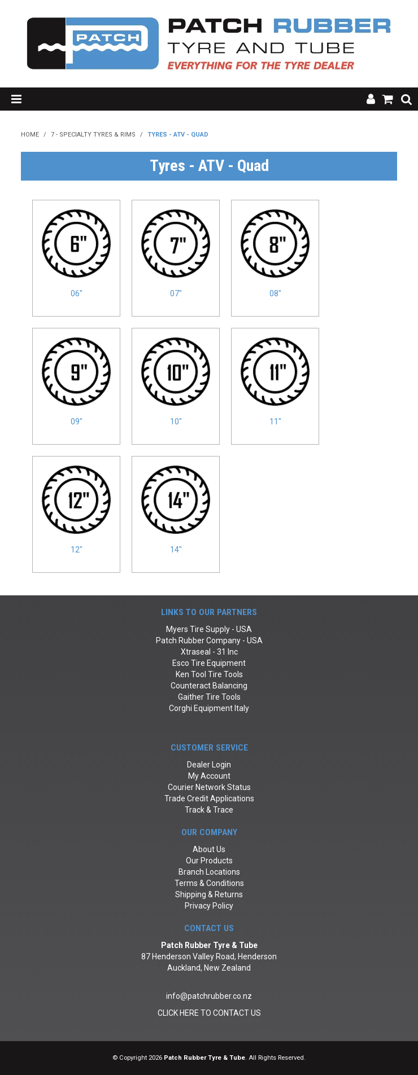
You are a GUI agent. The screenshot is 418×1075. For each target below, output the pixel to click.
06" (76, 293)
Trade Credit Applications (209, 798)
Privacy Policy (209, 905)
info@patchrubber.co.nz (209, 996)
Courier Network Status (209, 787)
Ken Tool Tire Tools (209, 674)
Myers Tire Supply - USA (209, 629)
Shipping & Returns (209, 894)
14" (176, 549)
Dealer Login (209, 764)
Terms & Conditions (209, 883)
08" (275, 293)
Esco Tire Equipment (209, 663)
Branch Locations (209, 871)
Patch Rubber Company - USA (209, 640)
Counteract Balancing (209, 685)
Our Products (209, 860)
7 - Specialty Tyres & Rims (93, 134)
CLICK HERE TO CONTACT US (209, 1012)
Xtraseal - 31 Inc (209, 651)
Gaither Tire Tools (209, 696)
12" (76, 549)
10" (176, 421)
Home (30, 134)
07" (176, 293)
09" (76, 421)
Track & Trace (209, 809)
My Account (209, 775)
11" (275, 421)
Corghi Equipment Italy (209, 708)
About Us (209, 849)
